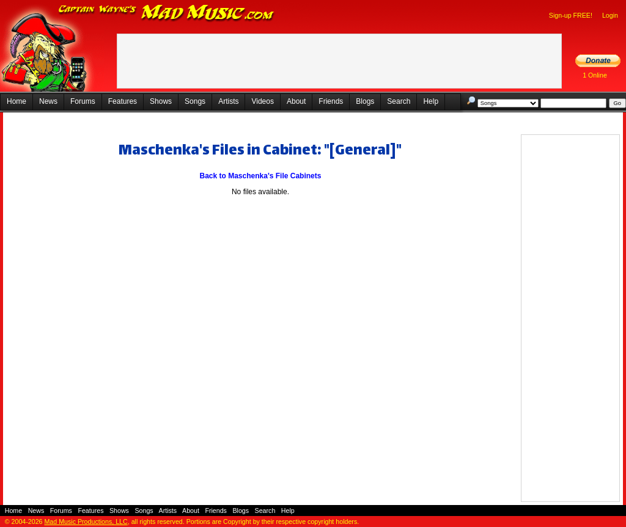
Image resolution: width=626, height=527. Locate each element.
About (296, 101)
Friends (331, 101)
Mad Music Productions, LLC (85, 521)
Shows (161, 101)
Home (16, 101)
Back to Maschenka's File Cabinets (261, 176)
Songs (195, 101)
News (48, 101)
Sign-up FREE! (570, 15)
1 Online (595, 75)
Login (610, 15)
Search (398, 101)
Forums (82, 101)
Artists (228, 101)
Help (430, 101)
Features (122, 101)
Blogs (365, 101)
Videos (262, 101)
